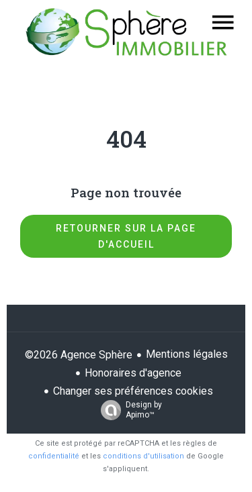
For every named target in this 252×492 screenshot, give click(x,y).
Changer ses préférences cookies (133, 391)
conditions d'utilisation (143, 456)
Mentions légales (187, 354)
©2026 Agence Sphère (78, 354)
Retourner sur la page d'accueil (126, 236)
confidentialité (53, 456)
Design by (128, 410)
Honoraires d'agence (133, 372)
